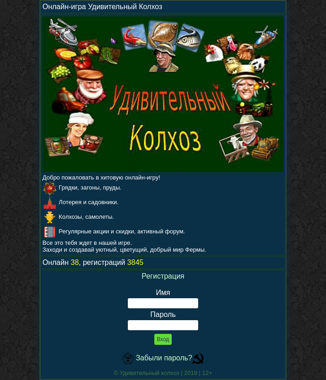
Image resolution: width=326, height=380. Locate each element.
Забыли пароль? (164, 358)
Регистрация (163, 276)
